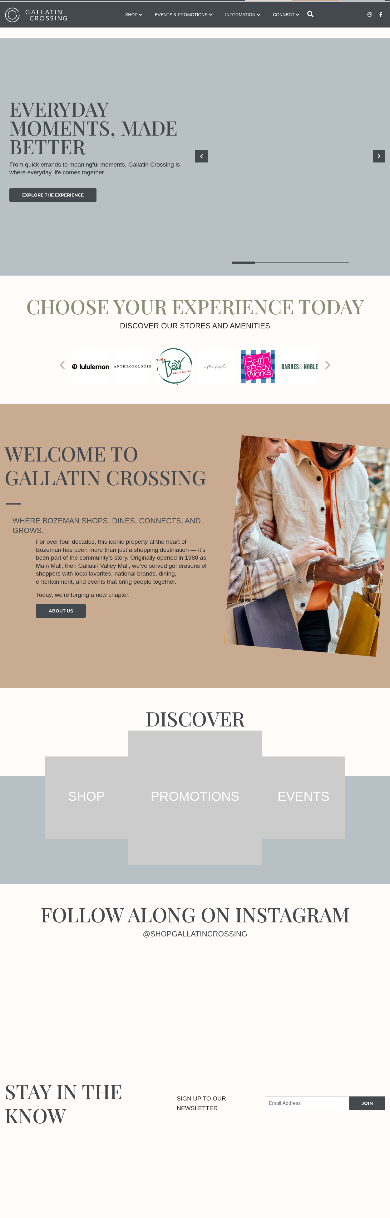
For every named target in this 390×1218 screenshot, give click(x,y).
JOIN (367, 1103)
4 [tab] (313, 263)
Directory (315, 5)
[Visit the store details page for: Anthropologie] (132, 366)
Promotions (361, 5)
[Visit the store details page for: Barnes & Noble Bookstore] (299, 366)
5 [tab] (337, 263)
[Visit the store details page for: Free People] (216, 366)
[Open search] (310, 25)
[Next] (379, 156)
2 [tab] (267, 263)
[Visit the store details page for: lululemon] (90, 366)
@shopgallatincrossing (195, 934)
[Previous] (201, 156)
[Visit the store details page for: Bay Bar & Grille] (174, 366)
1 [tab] (243, 263)
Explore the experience (53, 195)
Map (268, 5)
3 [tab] (290, 263)
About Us (61, 611)
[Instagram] (49, 998)
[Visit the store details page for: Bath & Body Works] (258, 366)
